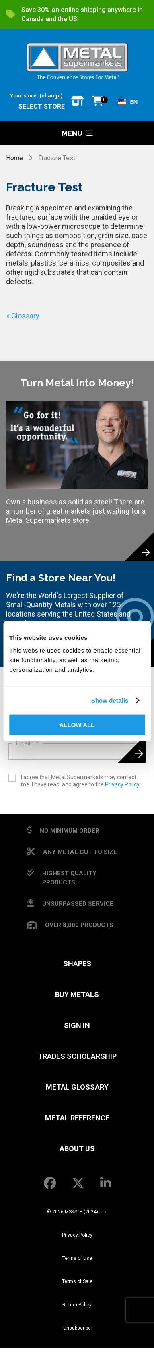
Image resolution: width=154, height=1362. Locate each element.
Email (27, 743)
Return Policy (77, 1305)
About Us (77, 1148)
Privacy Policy (122, 784)
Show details (110, 700)
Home (15, 158)
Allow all (77, 724)
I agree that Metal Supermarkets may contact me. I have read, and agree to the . (80, 781)
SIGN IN (77, 1025)
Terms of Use (77, 1258)
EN (128, 101)
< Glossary (22, 316)
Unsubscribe (77, 1328)
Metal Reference (77, 1118)
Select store (41, 106)
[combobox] (128, 102)
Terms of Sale (77, 1281)
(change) (51, 96)
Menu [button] (77, 133)
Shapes (77, 963)
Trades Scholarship (77, 1056)
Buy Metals (77, 994)
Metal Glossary (77, 1087)
